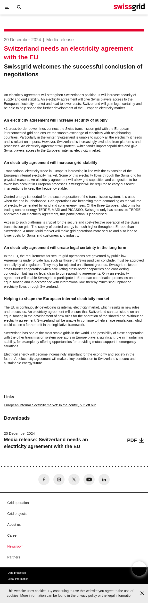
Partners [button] (13, 557)
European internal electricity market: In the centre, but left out (50, 405)
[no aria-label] (43, 479)
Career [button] (12, 535)
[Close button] (19, 7)
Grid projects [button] (16, 514)
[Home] (129, 7)
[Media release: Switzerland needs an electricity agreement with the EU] (74, 440)
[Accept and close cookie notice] (142, 593)
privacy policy (86, 595)
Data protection (17, 572)
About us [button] (14, 524)
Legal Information (18, 578)
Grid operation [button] (18, 503)
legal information (119, 595)
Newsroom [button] (15, 546)
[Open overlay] (139, 568)
